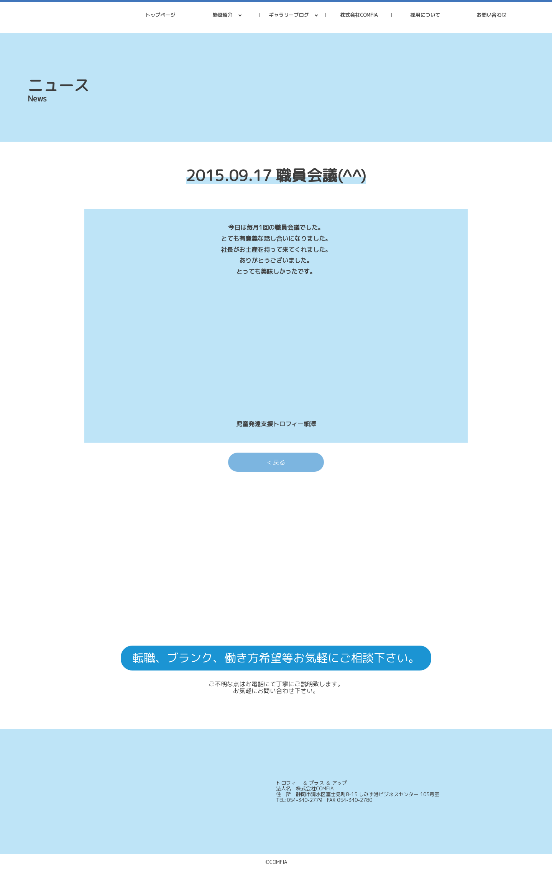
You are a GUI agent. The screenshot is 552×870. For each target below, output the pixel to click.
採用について (425, 14)
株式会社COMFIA (359, 14)
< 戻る (276, 462)
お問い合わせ (491, 14)
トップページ (160, 14)
